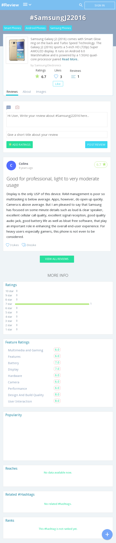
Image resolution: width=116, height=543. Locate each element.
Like (58, 84)
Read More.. (70, 59)
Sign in (100, 5)
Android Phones (35, 28)
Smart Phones (12, 28)
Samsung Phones (60, 28)
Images (41, 92)
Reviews (12, 92)
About (27, 92)
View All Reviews (56, 259)
